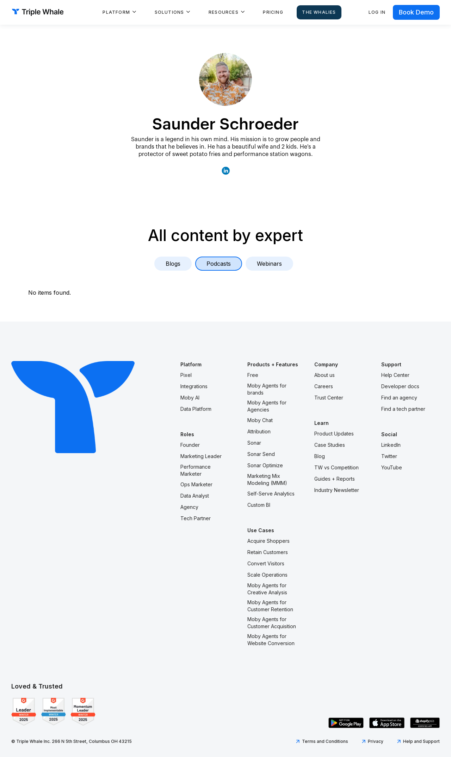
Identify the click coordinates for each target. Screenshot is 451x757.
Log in (377, 12)
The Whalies (319, 12)
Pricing (273, 12)
